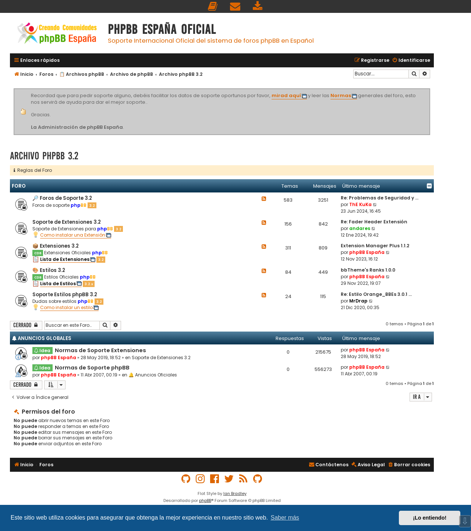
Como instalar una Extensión (72, 235)
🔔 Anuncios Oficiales (152, 375)
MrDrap (358, 301)
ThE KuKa (360, 204)
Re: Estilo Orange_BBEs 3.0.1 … (376, 294)
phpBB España (367, 252)
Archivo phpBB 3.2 (44, 156)
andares (359, 228)
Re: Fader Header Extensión (374, 222)
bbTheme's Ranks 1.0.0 (368, 270)
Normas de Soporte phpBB (92, 367)
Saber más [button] (285, 517)
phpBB (205, 500)
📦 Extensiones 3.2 (55, 246)
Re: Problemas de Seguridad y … (379, 198)
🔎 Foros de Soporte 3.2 (62, 198)
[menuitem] (213, 6)
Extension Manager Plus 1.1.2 (375, 246)
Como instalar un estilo (66, 307)
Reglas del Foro (33, 170)
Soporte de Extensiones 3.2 (66, 222)
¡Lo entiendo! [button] (429, 518)
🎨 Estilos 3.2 (48, 270)
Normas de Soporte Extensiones (100, 350)
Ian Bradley (235, 493)
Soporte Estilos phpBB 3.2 (64, 294)
